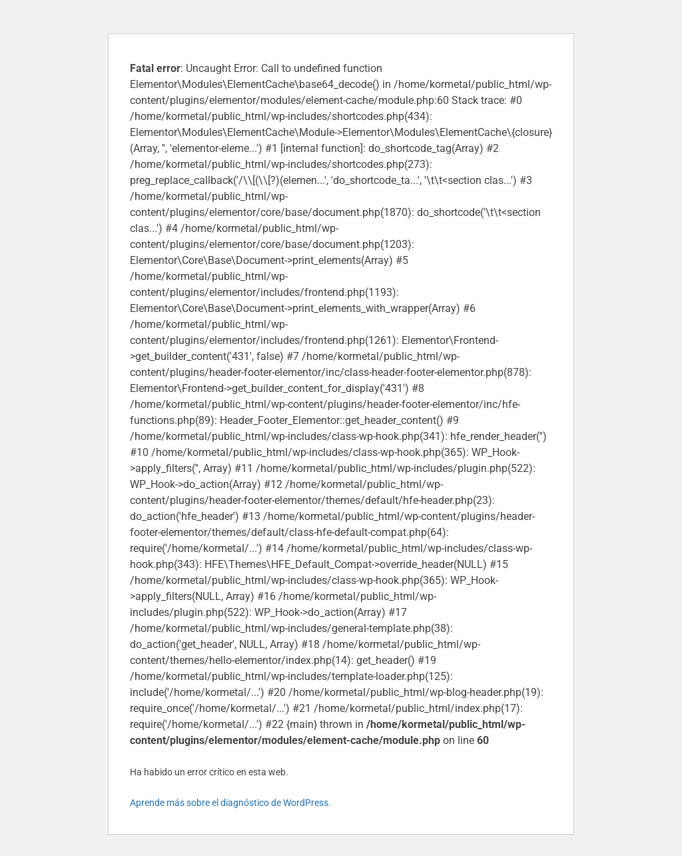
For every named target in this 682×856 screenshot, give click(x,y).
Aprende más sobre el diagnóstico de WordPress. (230, 802)
